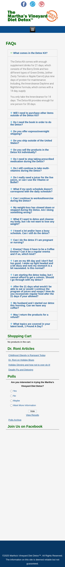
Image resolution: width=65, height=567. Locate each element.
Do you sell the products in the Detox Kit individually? (29, 151)
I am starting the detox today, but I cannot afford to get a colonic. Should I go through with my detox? (32, 277)
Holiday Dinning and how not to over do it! (29, 365)
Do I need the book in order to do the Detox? (30, 123)
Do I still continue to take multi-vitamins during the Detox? (29, 169)
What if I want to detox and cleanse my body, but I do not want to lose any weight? (32, 221)
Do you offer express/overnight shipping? (29, 132)
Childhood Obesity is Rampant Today (27, 355)
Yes (15, 391)
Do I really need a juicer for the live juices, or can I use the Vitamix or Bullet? (31, 180)
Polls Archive (14, 420)
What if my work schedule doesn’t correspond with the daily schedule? (31, 190)
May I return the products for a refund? (29, 316)
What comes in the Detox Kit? (30, 53)
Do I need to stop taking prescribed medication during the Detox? (32, 160)
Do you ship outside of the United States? (31, 141)
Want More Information (24, 405)
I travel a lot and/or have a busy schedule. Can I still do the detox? (30, 232)
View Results (32, 415)
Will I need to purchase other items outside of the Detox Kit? (32, 114)
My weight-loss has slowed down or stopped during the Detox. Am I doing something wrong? (32, 210)
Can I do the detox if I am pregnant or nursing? (31, 241)
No (14, 395)
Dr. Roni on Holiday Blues (21, 360)
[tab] (32, 53)
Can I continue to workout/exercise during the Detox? (32, 199)
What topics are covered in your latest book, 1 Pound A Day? (30, 325)
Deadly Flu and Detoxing (20, 369)
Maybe (16, 400)
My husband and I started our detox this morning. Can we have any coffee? (32, 305)
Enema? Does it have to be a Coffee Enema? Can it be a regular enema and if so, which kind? (32, 251)
